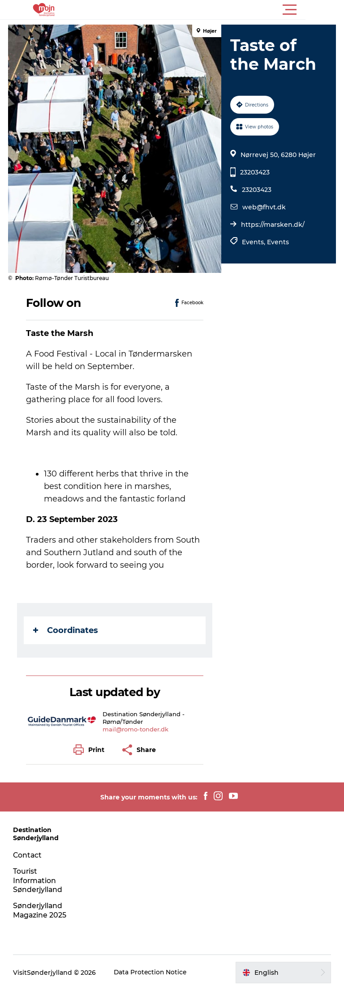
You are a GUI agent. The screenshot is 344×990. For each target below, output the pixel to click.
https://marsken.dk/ (272, 225)
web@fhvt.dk (263, 207)
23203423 (254, 172)
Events (277, 242)
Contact (28, 855)
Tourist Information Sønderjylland (38, 880)
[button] (212, 9)
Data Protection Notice (151, 973)
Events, (254, 242)
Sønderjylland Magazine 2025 (40, 910)
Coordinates (66, 630)
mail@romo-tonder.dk (136, 729)
